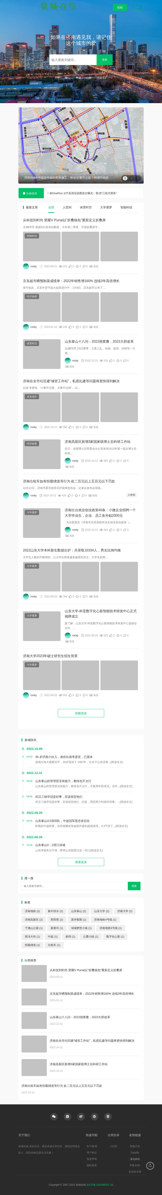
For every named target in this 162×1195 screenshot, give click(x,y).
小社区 (113, 1146)
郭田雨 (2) (57, 919)
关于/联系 (91, 1146)
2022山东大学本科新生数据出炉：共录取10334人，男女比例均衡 (72, 550)
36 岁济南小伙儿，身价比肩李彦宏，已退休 (63, 757)
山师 (89, 77)
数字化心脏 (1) (115, 936)
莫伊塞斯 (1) (78, 919)
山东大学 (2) (101, 911)
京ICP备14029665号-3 (99, 1184)
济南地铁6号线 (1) (111, 928)
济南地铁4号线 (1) (105, 919)
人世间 (131, 494)
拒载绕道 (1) (32, 945)
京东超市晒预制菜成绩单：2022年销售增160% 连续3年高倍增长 (71, 281)
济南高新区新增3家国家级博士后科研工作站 (98, 441)
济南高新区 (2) (34, 919)
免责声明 (92, 1159)
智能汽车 (135, 1146)
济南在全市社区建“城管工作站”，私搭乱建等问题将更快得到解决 (71, 381)
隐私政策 (92, 1165)
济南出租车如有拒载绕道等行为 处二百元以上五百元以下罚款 (69, 481)
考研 (78, 77)
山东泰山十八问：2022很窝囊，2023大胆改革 (99, 341)
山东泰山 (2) (78, 911)
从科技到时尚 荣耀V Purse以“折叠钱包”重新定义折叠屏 (64, 220)
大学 (57, 77)
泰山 (67, 77)
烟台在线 (135, 1159)
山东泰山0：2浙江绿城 (50, 845)
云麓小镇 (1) (90, 936)
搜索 (104, 59)
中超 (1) (53, 936)
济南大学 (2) (124, 911)
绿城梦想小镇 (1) (81, 928)
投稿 (120, 7)
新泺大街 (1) (32, 936)
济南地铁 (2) (32, 911)
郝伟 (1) (70, 936)
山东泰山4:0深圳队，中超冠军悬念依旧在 (62, 821)
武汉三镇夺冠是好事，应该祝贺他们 (58, 796)
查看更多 (81, 862)
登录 (136, 7)
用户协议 (92, 1152)
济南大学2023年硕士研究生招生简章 (50, 656)
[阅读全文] (117, 762)
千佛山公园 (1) (34, 928)
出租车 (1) (54, 945)
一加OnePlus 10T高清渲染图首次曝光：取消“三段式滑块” (82, 193)
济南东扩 (102, 77)
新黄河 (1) (57, 928)
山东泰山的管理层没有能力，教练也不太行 (63, 781)
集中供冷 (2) (55, 911)
